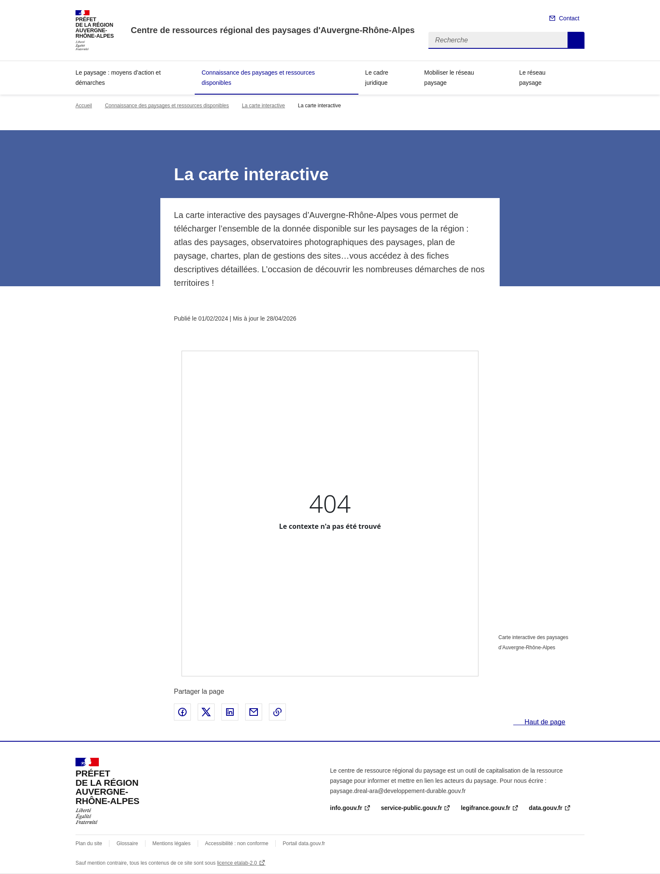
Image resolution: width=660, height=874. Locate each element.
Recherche (576, 40)
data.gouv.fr (545, 807)
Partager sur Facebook (182, 712)
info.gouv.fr (346, 807)
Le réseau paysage (532, 77)
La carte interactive (263, 106)
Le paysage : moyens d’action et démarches (118, 77)
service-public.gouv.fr (411, 807)
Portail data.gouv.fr (304, 843)
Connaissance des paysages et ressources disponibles (258, 77)
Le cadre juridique (376, 77)
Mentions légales (171, 843)
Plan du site (89, 843)
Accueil (84, 106)
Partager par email (253, 712)
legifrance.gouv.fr (485, 807)
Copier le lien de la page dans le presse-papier (277, 712)
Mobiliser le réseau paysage (449, 77)
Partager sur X (206, 712)
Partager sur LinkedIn (229, 712)
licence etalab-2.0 (237, 863)
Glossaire (127, 843)
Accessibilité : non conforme (236, 843)
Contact (569, 18)
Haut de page (544, 722)
